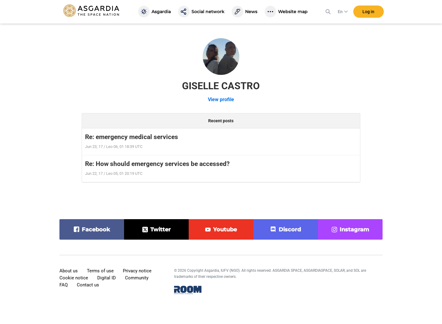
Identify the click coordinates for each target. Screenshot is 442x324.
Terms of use (100, 271)
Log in (368, 11)
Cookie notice (73, 278)
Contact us (88, 285)
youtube (225, 229)
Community (136, 278)
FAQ (63, 285)
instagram (354, 229)
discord (290, 229)
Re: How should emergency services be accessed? (157, 164)
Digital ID (106, 278)
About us (68, 271)
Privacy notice (137, 271)
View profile (221, 99)
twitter (160, 229)
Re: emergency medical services (131, 137)
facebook (96, 229)
